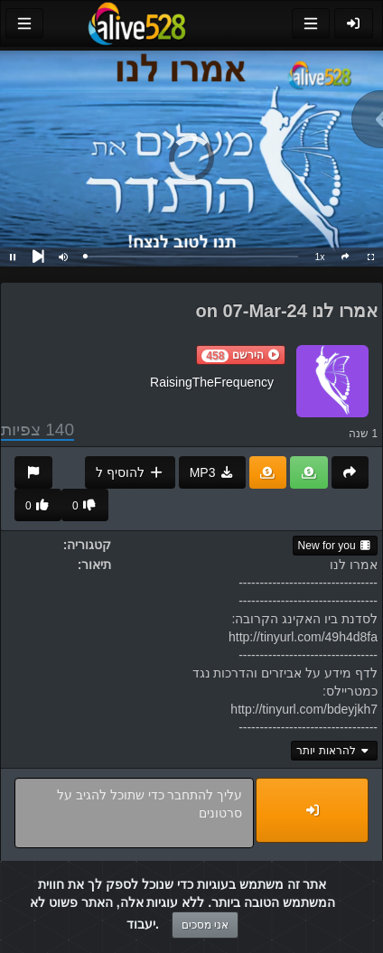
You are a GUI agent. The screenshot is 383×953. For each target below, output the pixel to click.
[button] (240, 355)
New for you (335, 545)
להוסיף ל (129, 472)
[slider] (191, 256)
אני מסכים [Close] (205, 925)
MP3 (212, 472)
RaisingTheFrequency (212, 382)
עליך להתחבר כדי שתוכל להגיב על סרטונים (134, 813)
